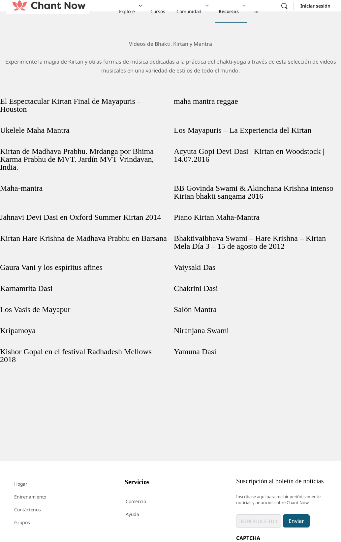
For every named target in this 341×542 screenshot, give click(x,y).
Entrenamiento (30, 497)
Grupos (22, 522)
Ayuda (132, 514)
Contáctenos (27, 509)
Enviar (296, 521)
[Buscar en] (284, 6)
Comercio (136, 501)
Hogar (20, 484)
